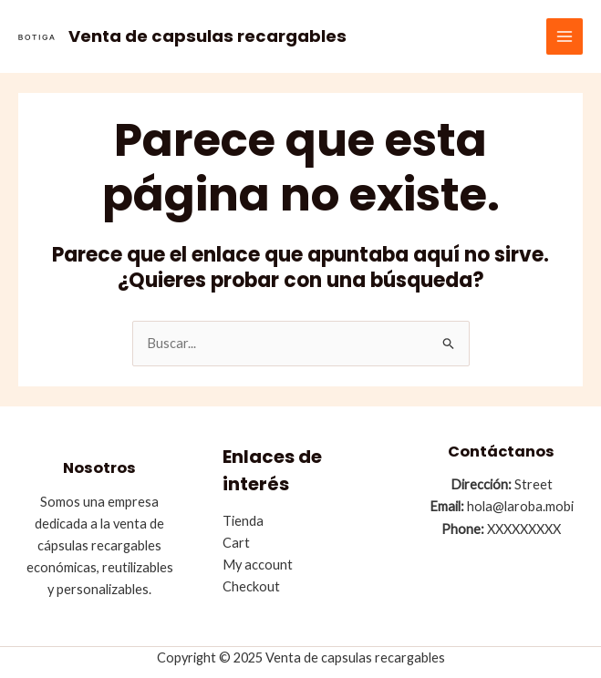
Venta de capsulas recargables (207, 36)
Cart (236, 542)
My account (258, 564)
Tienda (243, 521)
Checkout (251, 586)
